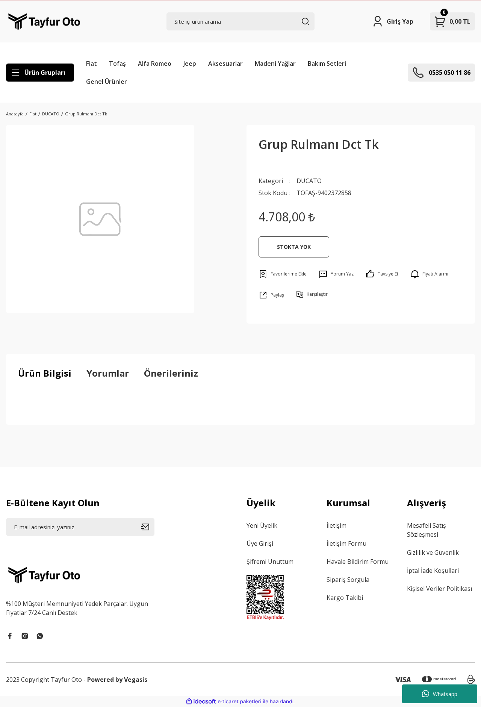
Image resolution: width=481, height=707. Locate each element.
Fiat (91, 63)
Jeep (189, 63)
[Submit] (147, 527)
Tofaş (117, 63)
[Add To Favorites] (283, 274)
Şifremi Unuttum (270, 561)
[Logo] (44, 21)
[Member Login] (392, 21)
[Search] (240, 21)
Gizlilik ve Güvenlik (433, 552)
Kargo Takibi (345, 597)
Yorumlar (107, 373)
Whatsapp (439, 694)
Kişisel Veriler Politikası (439, 588)
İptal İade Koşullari (433, 570)
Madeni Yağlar (275, 63)
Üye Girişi (260, 543)
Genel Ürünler (106, 81)
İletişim (336, 525)
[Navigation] (40, 73)
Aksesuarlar (225, 63)
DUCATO (309, 181)
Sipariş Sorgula (348, 579)
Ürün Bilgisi (44, 373)
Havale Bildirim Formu (358, 561)
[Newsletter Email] (80, 527)
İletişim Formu (346, 543)
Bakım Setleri (327, 63)
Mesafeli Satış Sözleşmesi (426, 530)
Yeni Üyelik (262, 525)
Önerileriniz (171, 373)
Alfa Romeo (154, 63)
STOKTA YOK (294, 246)
